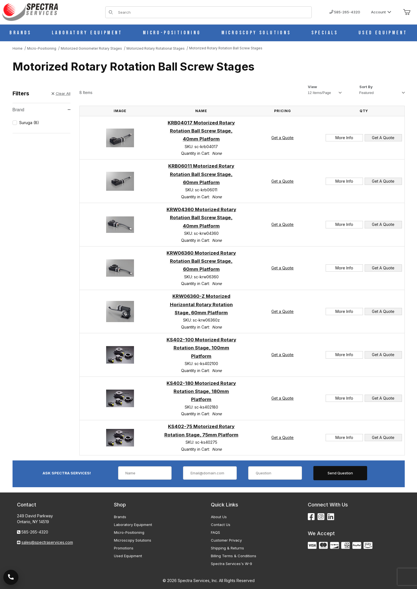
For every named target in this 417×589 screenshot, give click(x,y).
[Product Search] (213, 12)
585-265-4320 (344, 12)
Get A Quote (383, 137)
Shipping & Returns (227, 548)
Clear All (61, 93)
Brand (41, 109)
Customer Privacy (226, 540)
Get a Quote (282, 137)
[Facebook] (311, 517)
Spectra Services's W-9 (231, 563)
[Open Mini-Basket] (406, 12)
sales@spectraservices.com (47, 542)
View (312, 87)
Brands (120, 517)
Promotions (123, 548)
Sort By (366, 87)
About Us (219, 517)
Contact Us (220, 524)
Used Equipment (128, 556)
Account (381, 12)
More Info (344, 137)
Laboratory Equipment (133, 524)
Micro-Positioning (129, 532)
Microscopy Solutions (132, 540)
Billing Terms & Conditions (233, 556)
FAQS (215, 532)
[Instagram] (321, 517)
